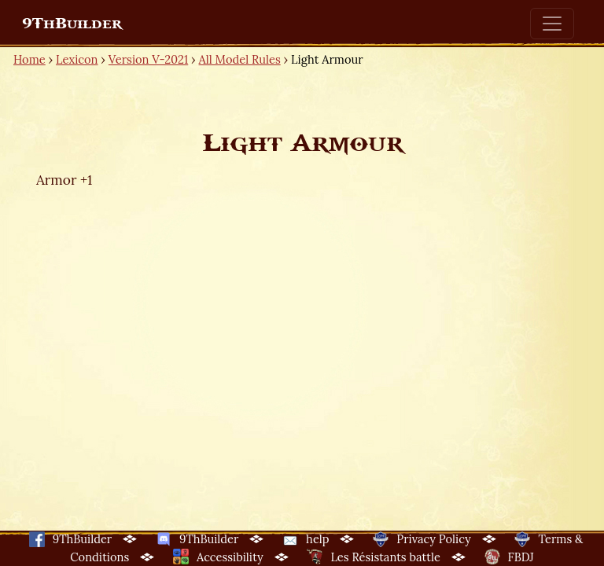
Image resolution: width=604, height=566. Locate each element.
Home (29, 59)
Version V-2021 (148, 59)
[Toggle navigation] (552, 23)
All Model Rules (240, 59)
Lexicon (77, 59)
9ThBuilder (72, 23)
